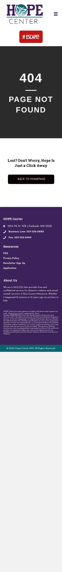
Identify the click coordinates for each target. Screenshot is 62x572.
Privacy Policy (11, 258)
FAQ (5, 253)
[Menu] (56, 14)
